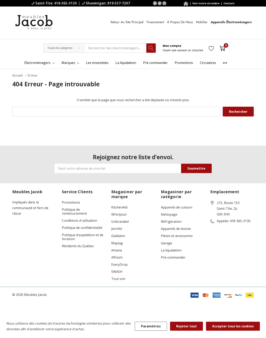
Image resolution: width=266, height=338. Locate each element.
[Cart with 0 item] (222, 48)
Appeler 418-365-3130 (233, 221)
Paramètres (151, 326)
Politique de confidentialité (82, 228)
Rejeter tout (186, 326)
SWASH (116, 272)
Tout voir (118, 279)
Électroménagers (37, 62)
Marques (68, 62)
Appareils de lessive (176, 229)
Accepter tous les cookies (233, 326)
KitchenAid (119, 207)
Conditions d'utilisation (79, 221)
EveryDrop (119, 265)
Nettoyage (169, 214)
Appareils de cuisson (176, 207)
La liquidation (171, 250)
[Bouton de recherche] (151, 48)
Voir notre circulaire (206, 3)
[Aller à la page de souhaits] (211, 48)
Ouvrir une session (175, 50)
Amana (116, 250)
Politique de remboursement (74, 211)
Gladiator (118, 236)
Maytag (117, 243)
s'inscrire (197, 50)
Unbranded (120, 222)
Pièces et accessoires (177, 236)
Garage (166, 243)
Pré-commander (173, 257)
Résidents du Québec (78, 246)
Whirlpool (118, 214)
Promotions (71, 202)
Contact (229, 3)
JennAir (116, 229)
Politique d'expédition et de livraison (82, 237)
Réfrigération (171, 222)
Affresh (116, 257)
